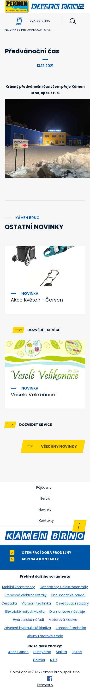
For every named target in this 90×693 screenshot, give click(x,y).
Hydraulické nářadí (28, 619)
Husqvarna (42, 651)
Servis (45, 498)
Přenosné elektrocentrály (26, 595)
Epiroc (77, 651)
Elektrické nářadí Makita (25, 611)
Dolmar (39, 660)
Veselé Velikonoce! (34, 394)
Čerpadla (9, 603)
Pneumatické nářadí (68, 595)
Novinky (45, 509)
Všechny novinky (59, 446)
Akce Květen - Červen (37, 299)
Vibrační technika (36, 603)
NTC (53, 660)
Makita (61, 651)
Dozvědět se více (43, 330)
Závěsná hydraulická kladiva (27, 627)
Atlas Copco (18, 651)
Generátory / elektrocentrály (64, 587)
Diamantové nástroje (67, 611)
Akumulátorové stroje (45, 636)
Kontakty (46, 520)
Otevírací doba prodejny (46, 553)
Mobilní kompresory (18, 587)
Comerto (45, 685)
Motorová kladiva (63, 619)
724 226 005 (39, 21)
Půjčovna (44, 487)
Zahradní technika (71, 627)
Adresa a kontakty (40, 559)
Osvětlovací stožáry (72, 603)
